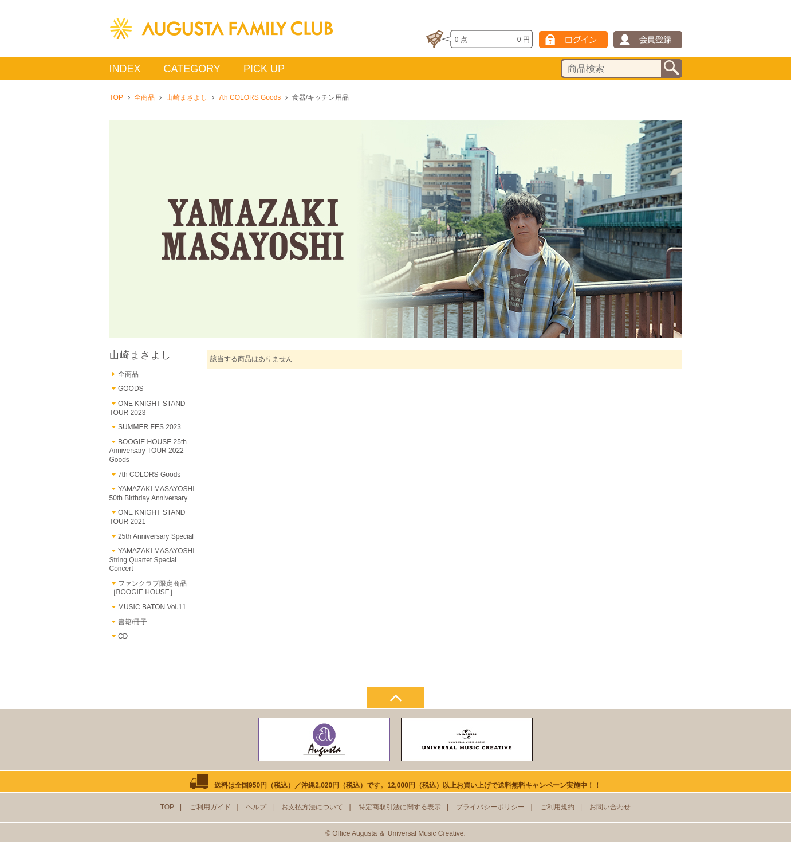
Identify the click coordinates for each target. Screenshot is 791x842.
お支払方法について (312, 807)
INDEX (125, 69)
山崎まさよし (186, 97)
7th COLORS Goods (249, 97)
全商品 (144, 97)
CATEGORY (192, 69)
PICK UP (264, 69)
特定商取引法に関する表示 (400, 807)
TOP (116, 97)
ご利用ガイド (210, 807)
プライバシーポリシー (490, 807)
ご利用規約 (557, 807)
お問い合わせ (610, 807)
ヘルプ (256, 807)
